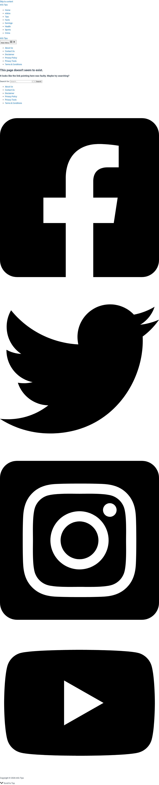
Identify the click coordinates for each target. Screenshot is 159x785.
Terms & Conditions (13, 64)
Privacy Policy (11, 58)
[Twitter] (79, 448)
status (8, 13)
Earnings (9, 23)
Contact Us (10, 51)
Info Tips (4, 5)
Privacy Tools (11, 61)
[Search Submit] (34, 81)
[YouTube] (79, 773)
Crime (7, 33)
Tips (7, 17)
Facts (7, 20)
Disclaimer (9, 54)
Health (8, 26)
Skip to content (6, 1)
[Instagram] (79, 630)
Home (7, 10)
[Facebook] (79, 288)
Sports (8, 30)
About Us (9, 48)
